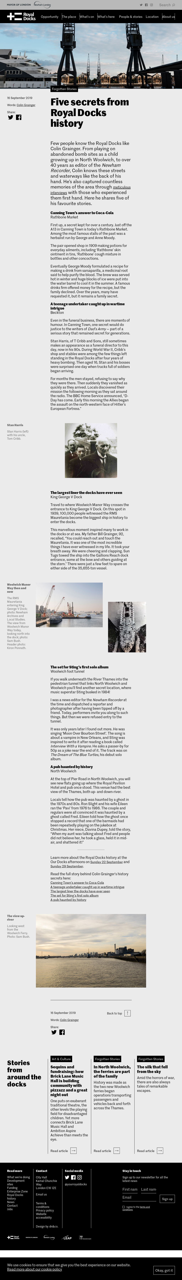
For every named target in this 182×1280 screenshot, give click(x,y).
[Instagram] (151, 5)
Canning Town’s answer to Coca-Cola (79, 882)
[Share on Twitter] (10, 117)
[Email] (139, 1227)
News (10, 1231)
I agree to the (136, 1236)
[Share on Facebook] (18, 117)
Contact (12, 1235)
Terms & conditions (42, 1234)
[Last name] (148, 1219)
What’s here (104, 16)
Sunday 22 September (108, 861)
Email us (41, 1224)
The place (67, 16)
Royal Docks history (15, 1226)
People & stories (129, 16)
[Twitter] (141, 5)
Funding (12, 1217)
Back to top (119, 1018)
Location (151, 16)
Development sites (16, 1212)
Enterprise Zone (17, 1221)
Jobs (10, 1238)
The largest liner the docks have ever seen (83, 895)
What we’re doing (18, 1206)
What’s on (85, 16)
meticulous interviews (73, 192)
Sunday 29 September (75, 866)
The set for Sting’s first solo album (77, 899)
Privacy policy (45, 1240)
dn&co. (53, 1256)
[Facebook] (146, 5)
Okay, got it (164, 1270)
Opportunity (48, 16)
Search (167, 5)
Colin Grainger (26, 105)
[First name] (130, 1219)
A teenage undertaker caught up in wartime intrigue (84, 888)
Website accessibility (44, 1245)
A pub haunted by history (70, 903)
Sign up (167, 1227)
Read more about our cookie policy (34, 1272)
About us (167, 16)
